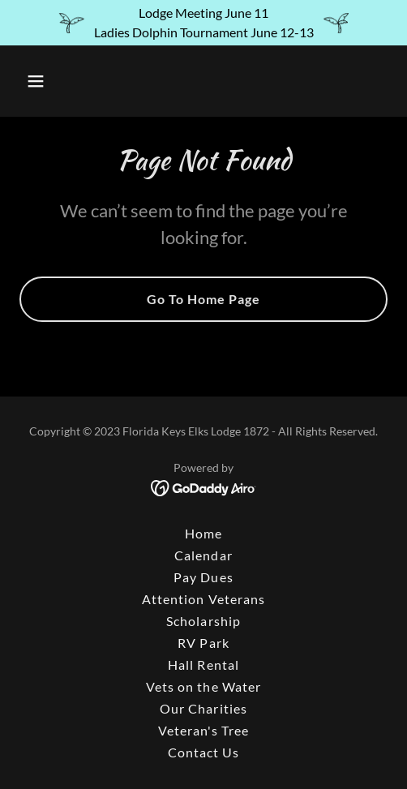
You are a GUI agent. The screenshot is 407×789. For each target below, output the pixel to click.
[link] (204, 487)
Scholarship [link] (203, 620)
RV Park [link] (203, 642)
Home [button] (203, 533)
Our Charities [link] (203, 708)
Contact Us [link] (203, 752)
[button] (61, 81)
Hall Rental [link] (203, 664)
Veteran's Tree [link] (203, 730)
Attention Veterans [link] (203, 599)
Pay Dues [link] (203, 577)
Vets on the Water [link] (203, 686)
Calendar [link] (203, 555)
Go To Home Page (203, 299)
